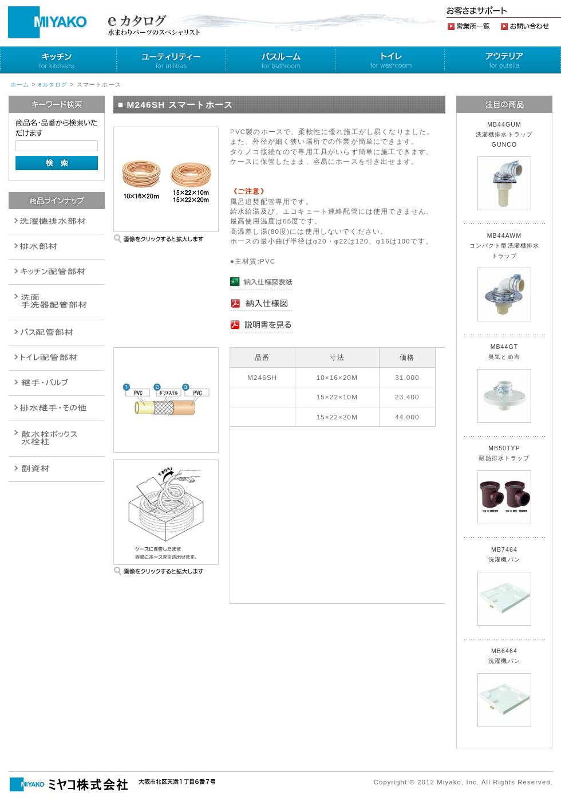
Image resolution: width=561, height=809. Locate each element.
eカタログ (53, 84)
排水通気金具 (57, 221)
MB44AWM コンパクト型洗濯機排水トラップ (504, 277)
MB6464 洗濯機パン (504, 687)
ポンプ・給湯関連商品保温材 (57, 357)
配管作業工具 (57, 383)
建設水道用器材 (57, 469)
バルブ (57, 332)
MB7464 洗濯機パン (504, 586)
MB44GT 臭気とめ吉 (504, 383)
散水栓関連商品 (57, 302)
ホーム (19, 84)
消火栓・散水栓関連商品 (57, 438)
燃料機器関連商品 (57, 408)
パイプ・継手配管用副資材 (57, 272)
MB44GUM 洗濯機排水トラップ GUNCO (508, 165)
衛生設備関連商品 (57, 246)
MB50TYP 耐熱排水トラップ (504, 484)
